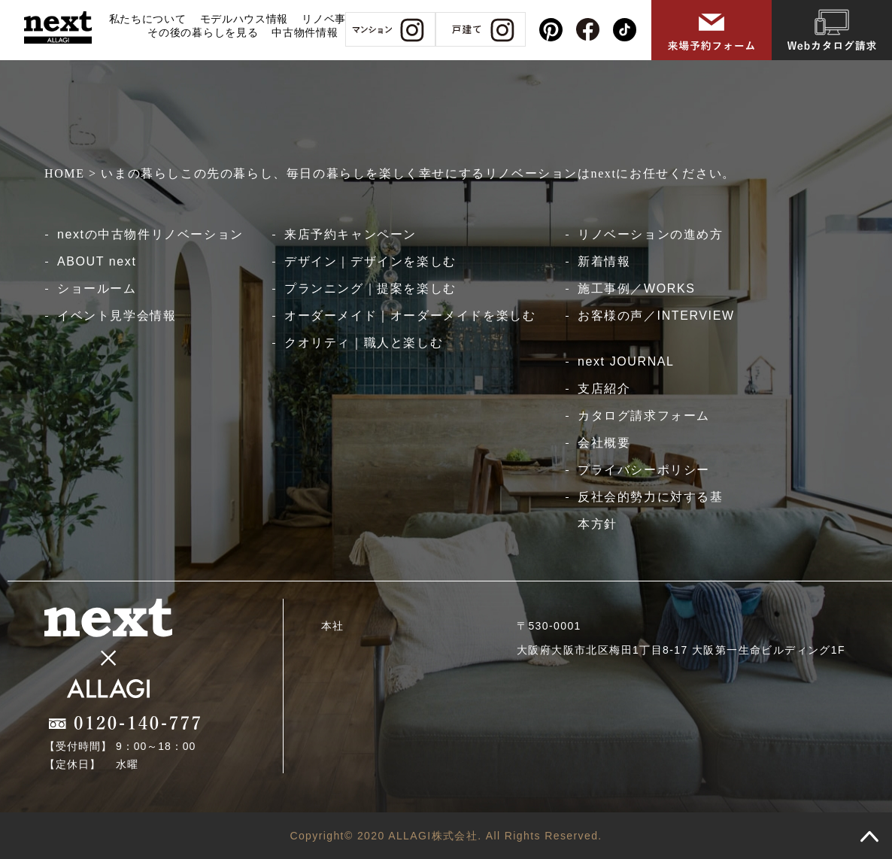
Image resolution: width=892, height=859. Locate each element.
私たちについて (148, 19)
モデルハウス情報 (244, 19)
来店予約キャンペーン (350, 234)
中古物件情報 (305, 32)
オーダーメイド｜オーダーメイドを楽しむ (410, 315)
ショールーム (97, 288)
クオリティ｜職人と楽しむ (363, 342)
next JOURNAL (626, 361)
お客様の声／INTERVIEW (656, 315)
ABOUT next (97, 261)
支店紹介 (604, 388)
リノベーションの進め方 (651, 234)
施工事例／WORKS (636, 288)
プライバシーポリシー (644, 469)
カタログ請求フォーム (644, 415)
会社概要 (604, 442)
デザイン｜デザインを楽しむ (370, 261)
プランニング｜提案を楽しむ (370, 288)
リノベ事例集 (335, 19)
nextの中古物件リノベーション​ (150, 234)
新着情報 (604, 261)
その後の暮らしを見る (202, 32)
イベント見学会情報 (116, 315)
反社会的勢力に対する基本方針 (651, 510)
